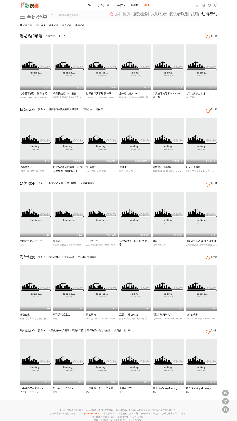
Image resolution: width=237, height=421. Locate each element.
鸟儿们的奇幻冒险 (87, 247)
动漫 (146, 4)
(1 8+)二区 (120, 4)
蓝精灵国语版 (87, 177)
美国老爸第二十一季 (31, 231)
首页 (90, 4)
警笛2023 (69, 247)
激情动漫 (79, 25)
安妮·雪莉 (91, 161)
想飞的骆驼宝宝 (61, 302)
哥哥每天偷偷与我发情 (98, 318)
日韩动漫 (40, 25)
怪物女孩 (25, 302)
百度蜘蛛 (92, 414)
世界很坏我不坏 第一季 (98, 90)
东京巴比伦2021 (128, 90)
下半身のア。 (126, 372)
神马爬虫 (105, 414)
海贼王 (99, 106)
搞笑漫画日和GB (162, 161)
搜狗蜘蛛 (118, 414)
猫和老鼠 (71, 177)
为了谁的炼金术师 (195, 90)
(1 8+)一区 (103, 4)
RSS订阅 (78, 414)
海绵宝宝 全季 (56, 177)
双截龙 (56, 231)
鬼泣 (155, 231)
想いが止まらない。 (64, 372)
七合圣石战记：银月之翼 (33, 90)
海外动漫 (66, 25)
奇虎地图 (132, 414)
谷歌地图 (145, 414)
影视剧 (135, 4)
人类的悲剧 (192, 302)
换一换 (212, 36)
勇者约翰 (91, 302)
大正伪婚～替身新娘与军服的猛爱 (66, 318)
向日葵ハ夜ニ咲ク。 (124, 318)
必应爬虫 (158, 414)
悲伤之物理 (54, 247)
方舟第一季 (92, 231)
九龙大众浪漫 (193, 161)
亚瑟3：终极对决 (128, 302)
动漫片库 (26, 25)
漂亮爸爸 (87, 106)
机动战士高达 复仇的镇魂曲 (201, 231)
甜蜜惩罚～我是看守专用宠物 (64, 106)
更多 (61, 35)
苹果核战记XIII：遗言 (65, 90)
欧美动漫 (53, 25)
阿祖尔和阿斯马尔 (162, 302)
